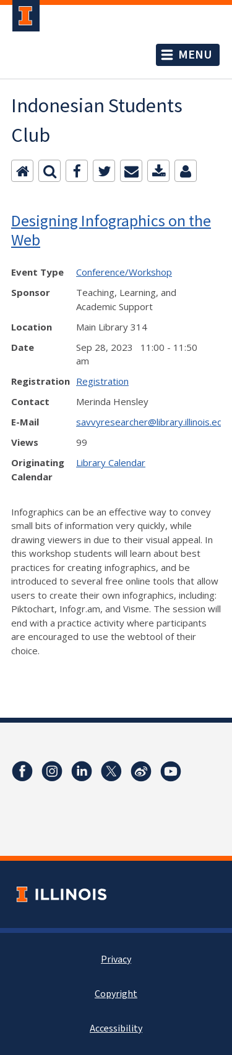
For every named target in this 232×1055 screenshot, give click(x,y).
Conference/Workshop (124, 272)
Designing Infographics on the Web (111, 230)
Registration (102, 381)
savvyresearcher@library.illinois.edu (152, 422)
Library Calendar (110, 462)
